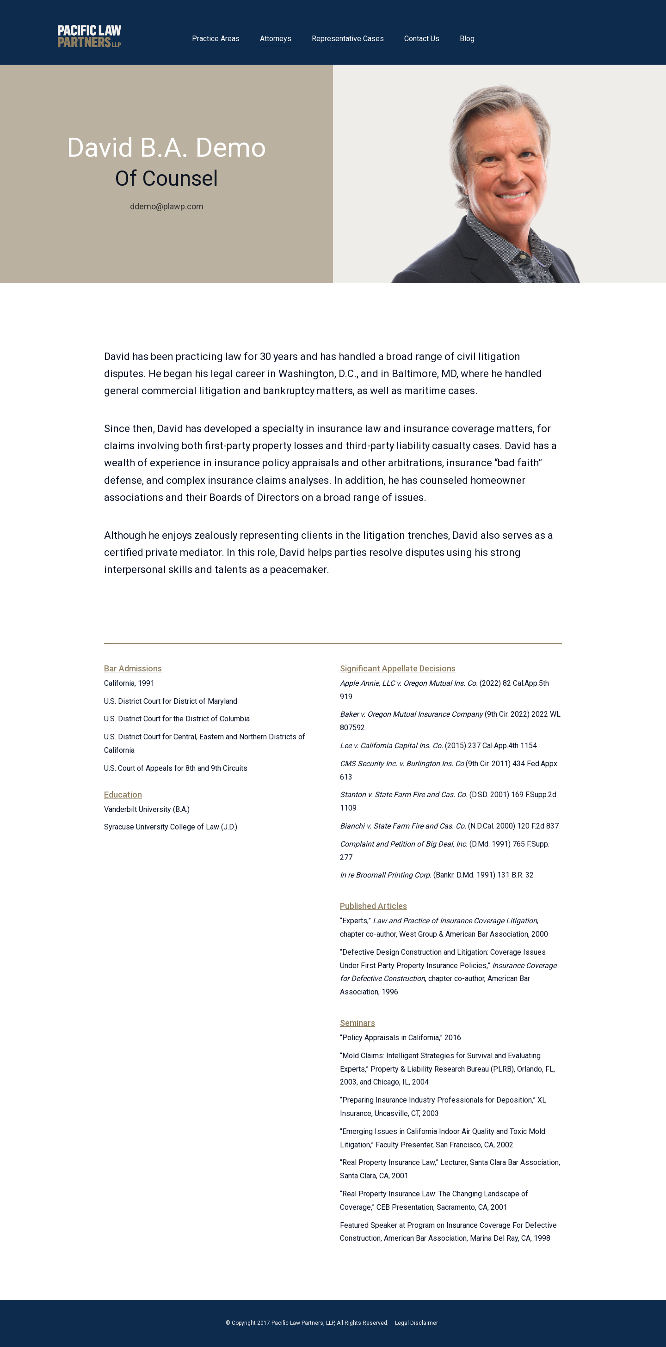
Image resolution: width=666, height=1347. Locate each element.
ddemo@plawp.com (167, 206)
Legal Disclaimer (416, 1323)
